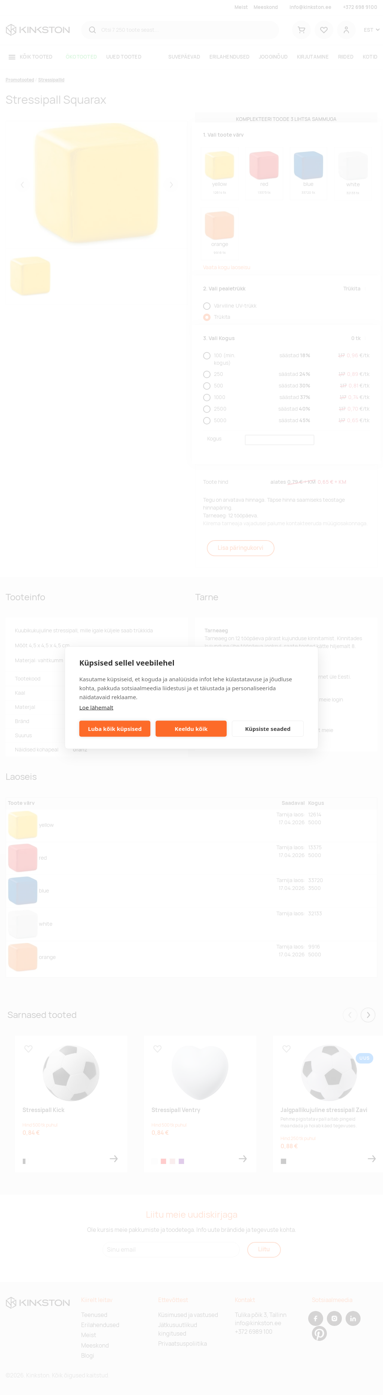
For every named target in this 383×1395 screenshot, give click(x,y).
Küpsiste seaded (268, 728)
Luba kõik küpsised (114, 728)
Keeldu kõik (191, 728)
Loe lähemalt (96, 707)
